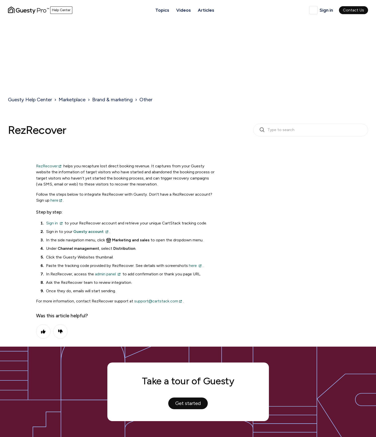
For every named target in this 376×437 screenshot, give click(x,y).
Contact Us (353, 10)
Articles (206, 10)
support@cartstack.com (156, 301)
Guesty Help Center (30, 100)
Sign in (52, 223)
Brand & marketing (112, 100)
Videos (183, 10)
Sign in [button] (326, 10)
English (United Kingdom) (313, 10)
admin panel (105, 274)
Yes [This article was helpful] (43, 331)
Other (145, 100)
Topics (162, 10)
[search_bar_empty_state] (310, 130)
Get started (188, 403)
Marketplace (72, 100)
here (54, 200)
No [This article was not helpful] (60, 331)
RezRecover (47, 166)
